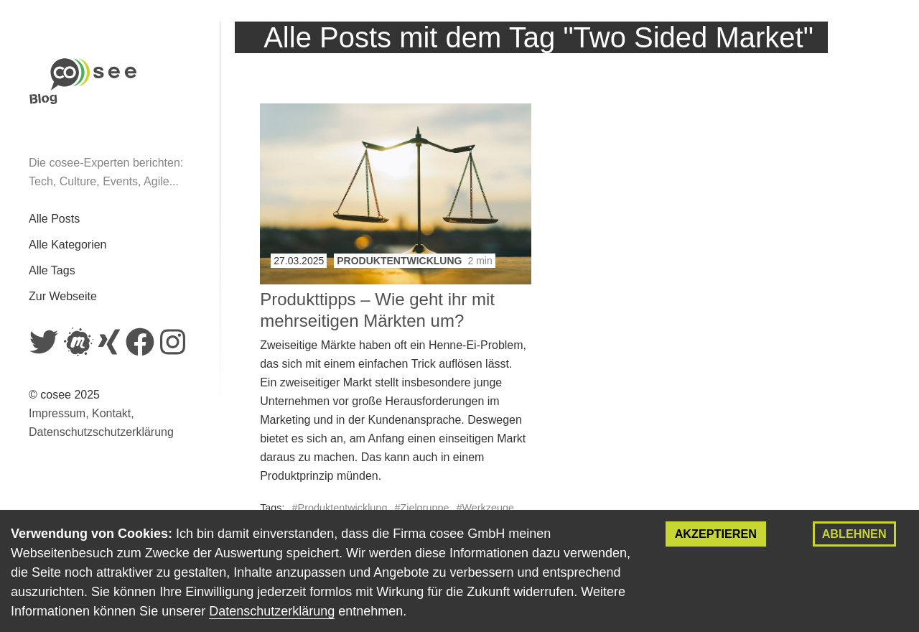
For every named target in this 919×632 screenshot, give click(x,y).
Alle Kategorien (68, 244)
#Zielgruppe (421, 508)
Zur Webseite (63, 296)
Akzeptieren (716, 533)
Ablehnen (854, 533)
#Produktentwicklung (340, 508)
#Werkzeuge (485, 508)
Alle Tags (52, 270)
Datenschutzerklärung (272, 611)
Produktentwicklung (399, 260)
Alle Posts (54, 219)
